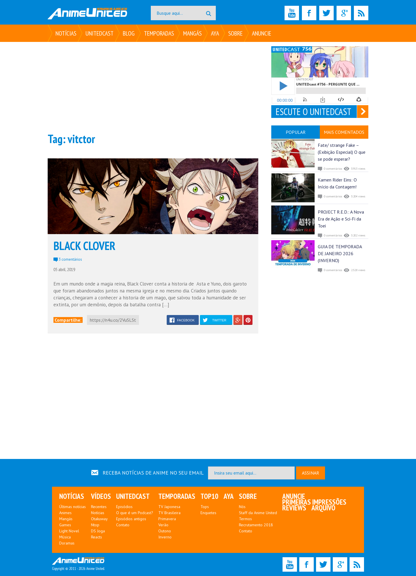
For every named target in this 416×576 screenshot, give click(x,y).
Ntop (95, 524)
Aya (215, 33)
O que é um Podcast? (134, 512)
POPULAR (296, 132)
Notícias (65, 33)
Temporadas (159, 33)
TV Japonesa (169, 506)
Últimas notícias (72, 506)
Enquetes (208, 512)
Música (65, 537)
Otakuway (99, 518)
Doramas (67, 543)
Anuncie (261, 33)
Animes (65, 512)
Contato (122, 524)
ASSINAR (310, 473)
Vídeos (101, 496)
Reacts (96, 537)
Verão (163, 524)
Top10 (209, 496)
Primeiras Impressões (314, 502)
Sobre (235, 33)
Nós (242, 506)
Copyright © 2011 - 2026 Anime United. (78, 564)
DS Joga (98, 531)
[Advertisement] (153, 86)
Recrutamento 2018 (256, 524)
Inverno (165, 537)
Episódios (124, 506)
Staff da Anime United (258, 512)
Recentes (99, 506)
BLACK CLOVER (84, 245)
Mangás (192, 33)
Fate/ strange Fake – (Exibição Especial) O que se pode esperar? (341, 152)
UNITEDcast (100, 33)
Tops (204, 506)
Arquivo (323, 507)
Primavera (167, 518)
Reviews (294, 507)
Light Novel (69, 531)
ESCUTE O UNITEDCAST (313, 111)
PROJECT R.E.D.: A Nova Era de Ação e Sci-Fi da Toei (341, 219)
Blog (129, 33)
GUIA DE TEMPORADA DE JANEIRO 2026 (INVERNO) (340, 253)
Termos (245, 518)
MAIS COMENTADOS (344, 132)
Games (65, 524)
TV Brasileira (169, 512)
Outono (164, 531)
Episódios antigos (131, 518)
